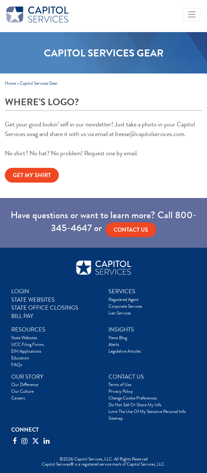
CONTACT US (126, 377)
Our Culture (22, 391)
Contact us (131, 230)
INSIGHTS (121, 329)
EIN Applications (26, 351)
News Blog (117, 337)
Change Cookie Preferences (132, 398)
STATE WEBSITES (33, 300)
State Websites (24, 337)
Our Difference (24, 384)
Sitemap (115, 418)
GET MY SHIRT (32, 175)
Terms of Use (119, 384)
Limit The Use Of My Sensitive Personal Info (147, 411)
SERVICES (121, 291)
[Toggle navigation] (192, 14)
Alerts (113, 344)
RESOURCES (28, 329)
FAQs (16, 364)
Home (10, 83)
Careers (18, 398)
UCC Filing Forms (27, 344)
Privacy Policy (120, 391)
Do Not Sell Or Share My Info (135, 404)
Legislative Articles (124, 351)
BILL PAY (22, 316)
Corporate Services (125, 306)
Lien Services (119, 313)
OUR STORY (27, 377)
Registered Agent (123, 299)
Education (20, 358)
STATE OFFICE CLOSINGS (44, 308)
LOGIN (20, 291)
